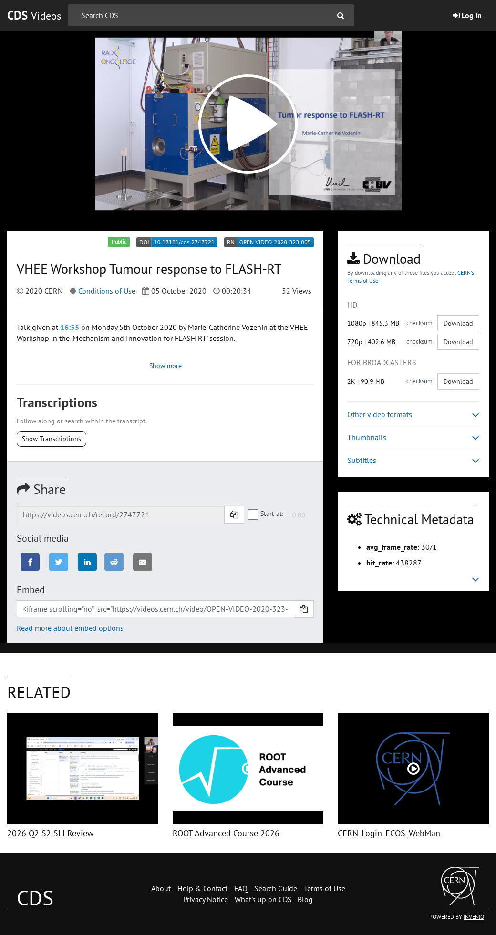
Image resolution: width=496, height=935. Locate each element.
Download (458, 323)
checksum (419, 323)
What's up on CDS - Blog (274, 899)
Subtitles (413, 460)
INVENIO (474, 916)
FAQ (241, 888)
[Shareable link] (121, 514)
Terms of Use (324, 888)
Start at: (266, 514)
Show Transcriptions (51, 438)
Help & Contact (202, 888)
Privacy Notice (205, 899)
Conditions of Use (106, 291)
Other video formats (413, 414)
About (161, 888)
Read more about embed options (70, 628)
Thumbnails (413, 437)
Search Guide (275, 888)
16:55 (69, 327)
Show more (165, 365)
